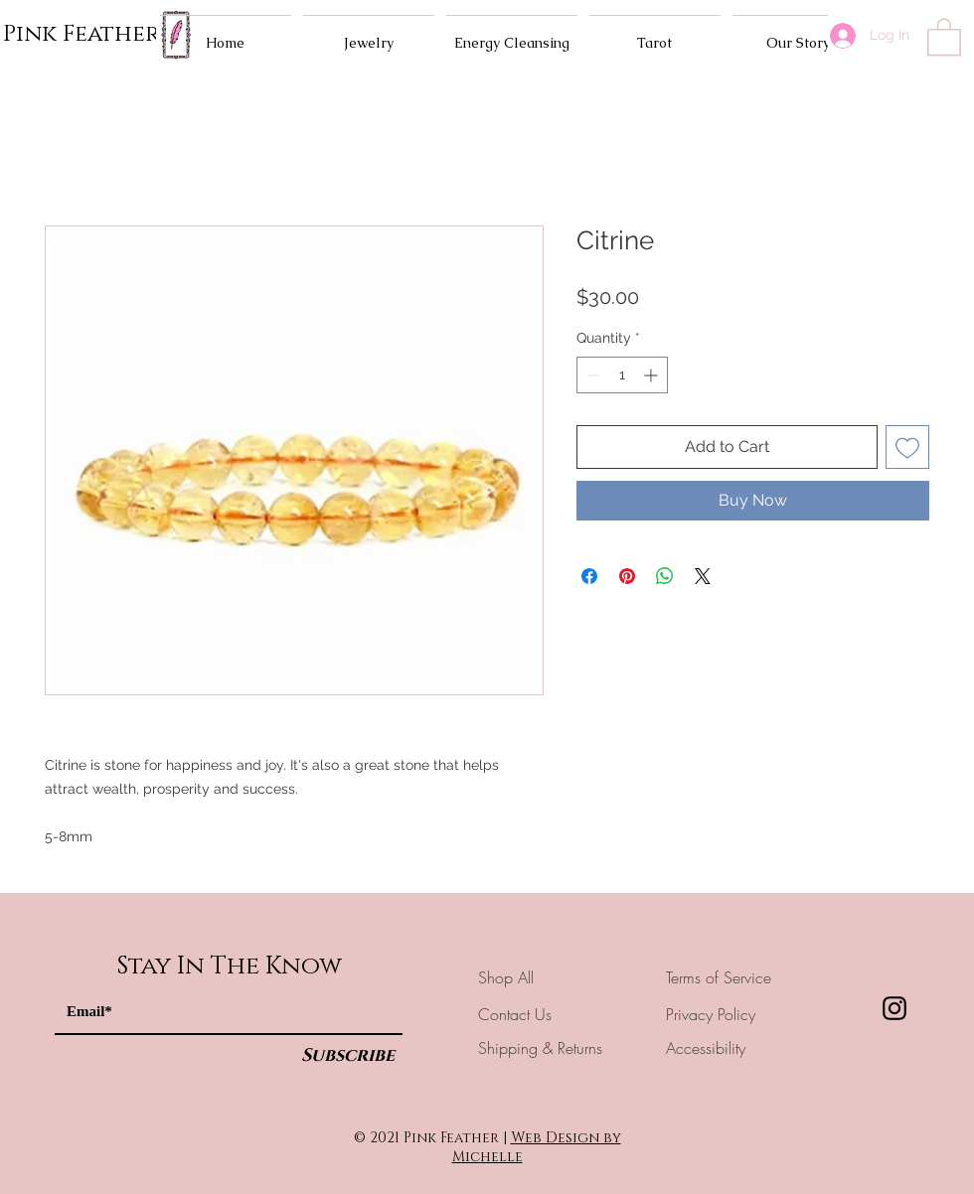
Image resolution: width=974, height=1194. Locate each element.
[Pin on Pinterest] (627, 576)
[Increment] (652, 375)
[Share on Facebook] (589, 576)
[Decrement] (591, 375)
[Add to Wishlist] (907, 447)
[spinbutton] (622, 375)
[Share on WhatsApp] (665, 576)
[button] (944, 36)
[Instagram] (894, 1008)
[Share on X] (703, 576)
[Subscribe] (347, 1056)
